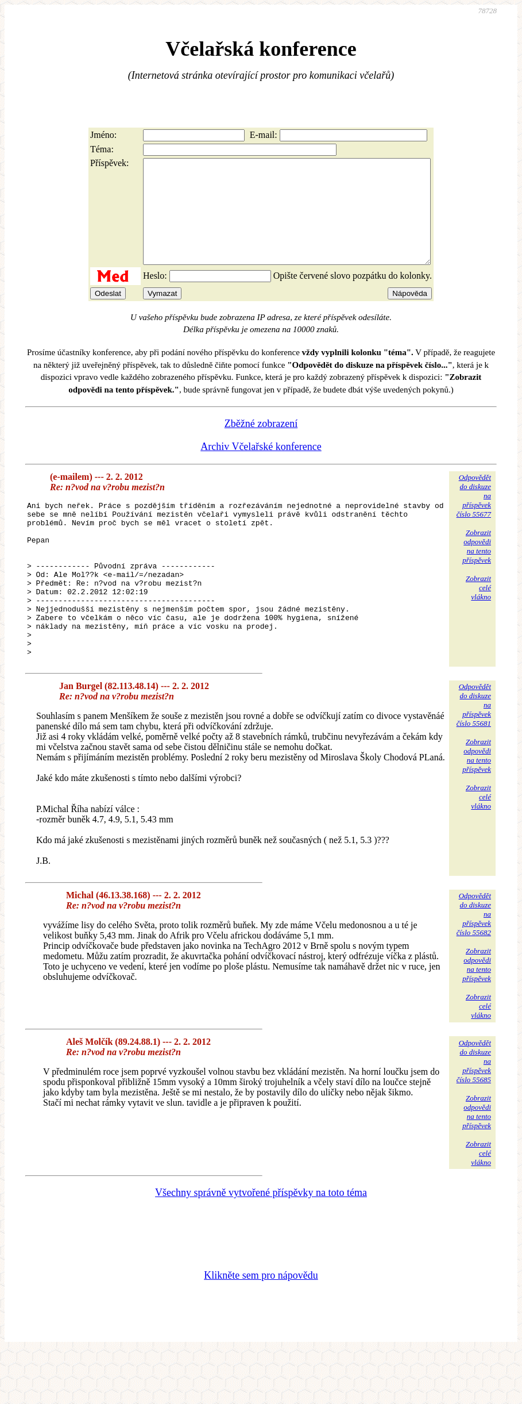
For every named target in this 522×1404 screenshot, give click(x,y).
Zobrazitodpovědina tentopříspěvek (476, 567)
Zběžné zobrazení (261, 444)
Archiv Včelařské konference (261, 467)
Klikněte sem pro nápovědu (261, 1327)
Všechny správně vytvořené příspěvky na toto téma (261, 1244)
